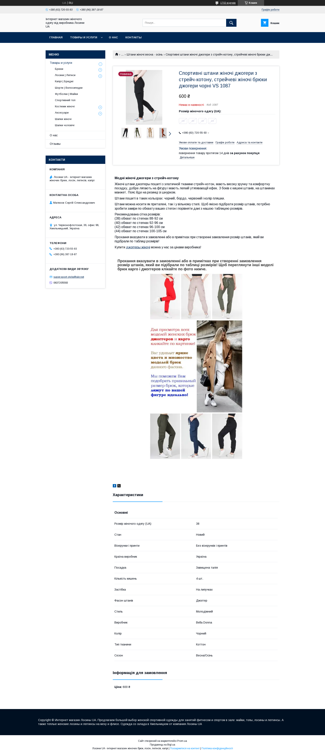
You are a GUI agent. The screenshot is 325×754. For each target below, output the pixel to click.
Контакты (133, 37)
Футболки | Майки (66, 93)
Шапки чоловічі (64, 125)
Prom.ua (182, 741)
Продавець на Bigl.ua (162, 744)
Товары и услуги (83, 37)
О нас (113, 37)
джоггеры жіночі (138, 247)
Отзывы (55, 143)
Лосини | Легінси (65, 75)
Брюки (59, 68)
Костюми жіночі (65, 106)
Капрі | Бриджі (64, 81)
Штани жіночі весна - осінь (145, 54)
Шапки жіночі (63, 119)
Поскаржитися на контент (185, 748)
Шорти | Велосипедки (68, 87)
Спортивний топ (65, 100)
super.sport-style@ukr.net (68, 276)
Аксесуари (62, 112)
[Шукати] (231, 23)
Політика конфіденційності (217, 748)
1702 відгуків (228, 2)
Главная (56, 37)
